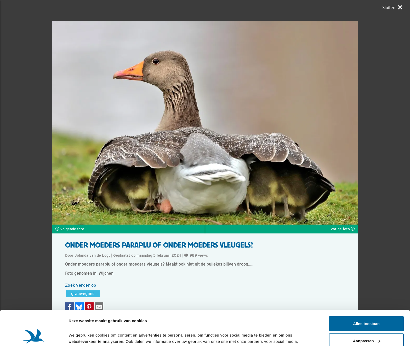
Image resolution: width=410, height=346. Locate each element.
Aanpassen (366, 308)
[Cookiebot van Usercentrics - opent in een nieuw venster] (34, 336)
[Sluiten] (392, 7)
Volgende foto (69, 229)
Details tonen (81, 335)
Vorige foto (343, 229)
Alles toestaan (366, 291)
